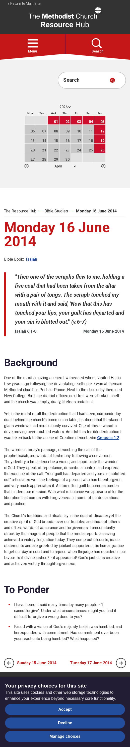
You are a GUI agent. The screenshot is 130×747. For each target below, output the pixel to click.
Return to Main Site (24, 3)
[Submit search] (112, 80)
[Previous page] (9, 663)
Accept (65, 709)
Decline (65, 723)
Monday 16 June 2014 (96, 211)
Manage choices (65, 736)
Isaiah (31, 259)
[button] (33, 43)
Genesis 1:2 (108, 437)
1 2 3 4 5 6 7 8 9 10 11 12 (65, 166)
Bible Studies (56, 211)
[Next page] (121, 663)
